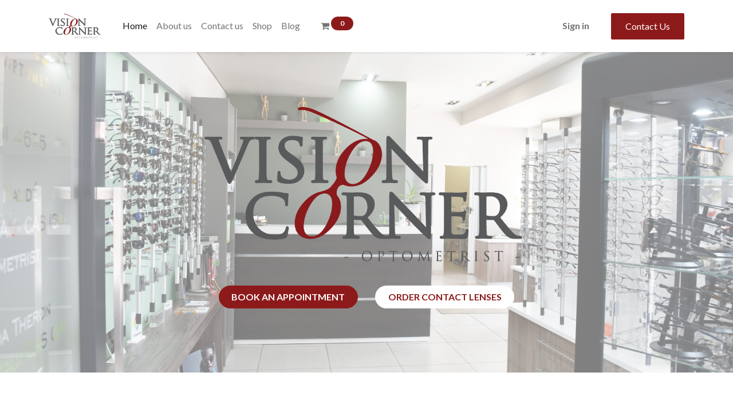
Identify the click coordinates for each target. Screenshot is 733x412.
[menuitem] (135, 25)
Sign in (575, 25)
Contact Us (647, 26)
